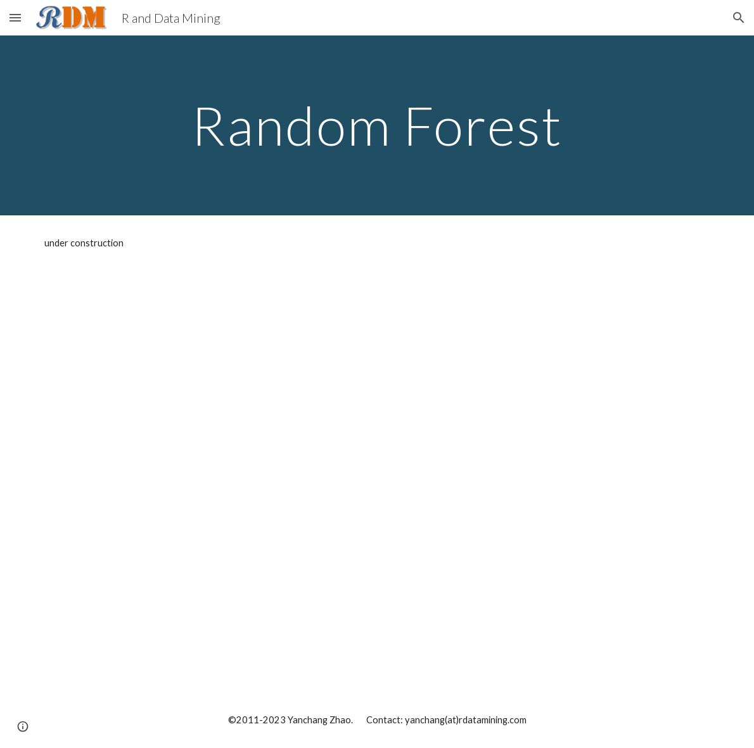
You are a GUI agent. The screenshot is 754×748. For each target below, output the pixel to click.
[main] (377, 125)
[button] (15, 17)
